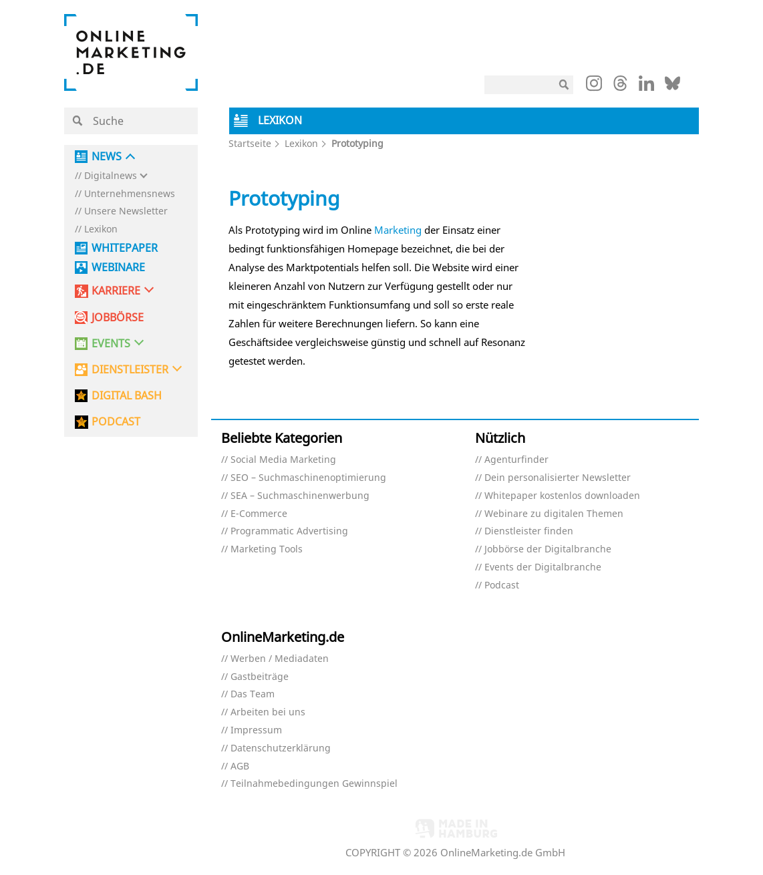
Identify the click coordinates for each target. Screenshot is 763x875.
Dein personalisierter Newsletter (557, 478)
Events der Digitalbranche (542, 567)
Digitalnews (110, 176)
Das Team (253, 694)
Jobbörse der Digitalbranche (547, 549)
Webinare (118, 267)
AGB (240, 766)
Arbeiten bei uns (268, 712)
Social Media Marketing (283, 460)
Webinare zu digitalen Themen (553, 514)
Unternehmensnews (129, 194)
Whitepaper (125, 248)
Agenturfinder (516, 460)
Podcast (501, 585)
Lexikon (101, 229)
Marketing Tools (267, 549)
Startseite (249, 143)
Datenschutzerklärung (281, 748)
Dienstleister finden (528, 531)
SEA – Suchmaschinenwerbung (300, 496)
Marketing (398, 229)
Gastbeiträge (260, 677)
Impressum (256, 730)
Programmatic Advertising (289, 531)
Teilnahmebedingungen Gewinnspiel (314, 784)
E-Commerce (259, 514)
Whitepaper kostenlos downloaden (562, 496)
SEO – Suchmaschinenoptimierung (308, 478)
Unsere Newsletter (126, 211)
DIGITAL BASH (127, 395)
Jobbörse (118, 317)
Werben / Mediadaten (280, 659)
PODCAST (116, 421)
